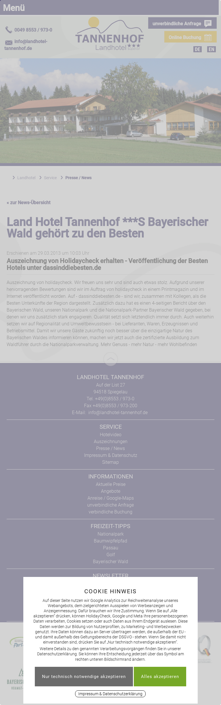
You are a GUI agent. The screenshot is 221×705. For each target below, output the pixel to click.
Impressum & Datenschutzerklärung (110, 694)
